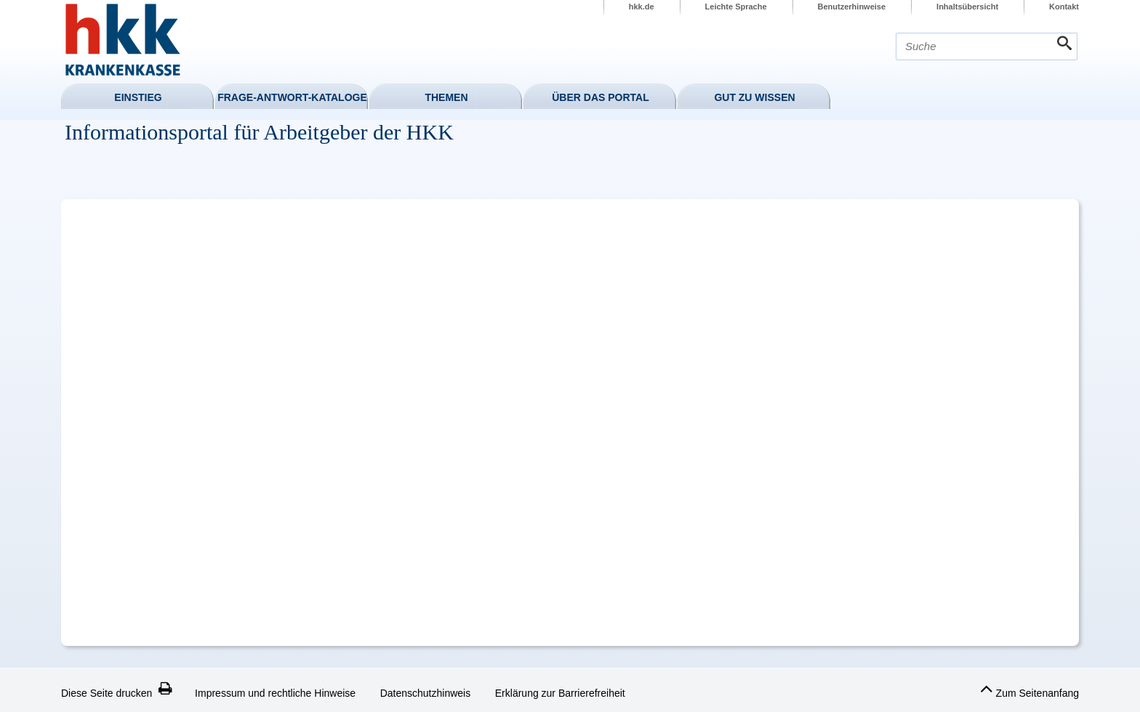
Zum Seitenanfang (1029, 689)
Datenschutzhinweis (425, 693)
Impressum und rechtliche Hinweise (275, 693)
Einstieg (137, 97)
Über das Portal (600, 97)
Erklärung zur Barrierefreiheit (560, 693)
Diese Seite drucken (116, 693)
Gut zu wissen (754, 97)
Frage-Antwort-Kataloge (292, 97)
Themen (446, 97)
